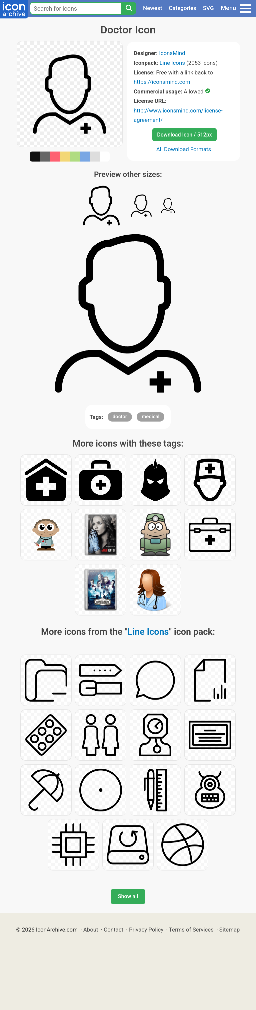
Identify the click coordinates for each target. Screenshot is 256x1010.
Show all (128, 896)
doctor (120, 417)
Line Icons (172, 62)
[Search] (128, 8)
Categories (182, 8)
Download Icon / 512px (184, 135)
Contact (113, 929)
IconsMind (172, 53)
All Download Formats (183, 149)
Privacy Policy (146, 929)
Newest (152, 8)
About (90, 929)
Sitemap (229, 929)
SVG (208, 8)
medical (150, 417)
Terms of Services (191, 929)
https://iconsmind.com (162, 81)
